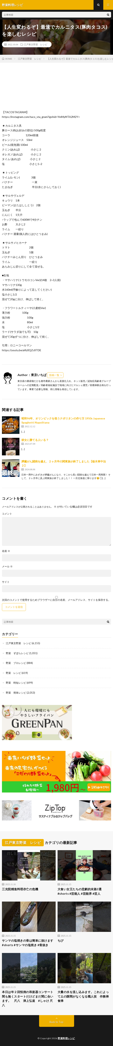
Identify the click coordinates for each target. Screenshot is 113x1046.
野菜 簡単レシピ (16, 692)
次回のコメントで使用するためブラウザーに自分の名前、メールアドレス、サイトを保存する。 (56, 600)
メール (7, 566)
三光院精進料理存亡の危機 (20, 889)
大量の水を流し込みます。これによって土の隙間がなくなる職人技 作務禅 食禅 (84, 996)
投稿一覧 (54, 375)
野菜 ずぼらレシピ (17, 653)
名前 (6, 551)
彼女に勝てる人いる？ (35, 440)
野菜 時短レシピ (16, 682)
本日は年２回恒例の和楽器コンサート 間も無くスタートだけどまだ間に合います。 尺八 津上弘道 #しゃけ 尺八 (29, 998)
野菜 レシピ (13, 672)
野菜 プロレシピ (16, 662)
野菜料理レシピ (66, 1038)
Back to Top (56, 1022)
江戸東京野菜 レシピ (35, 44)
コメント (7, 513)
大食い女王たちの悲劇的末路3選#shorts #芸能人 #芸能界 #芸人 (80, 891)
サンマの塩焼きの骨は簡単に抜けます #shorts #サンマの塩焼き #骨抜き (27, 943)
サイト (6, 582)
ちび (61, 940)
